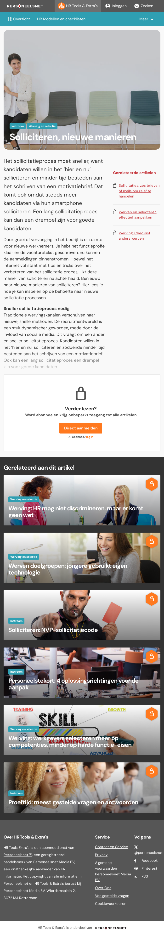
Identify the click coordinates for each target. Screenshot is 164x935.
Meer (143, 19)
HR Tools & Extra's (78, 6)
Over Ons (103, 887)
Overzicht (18, 19)
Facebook (149, 860)
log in (89, 437)
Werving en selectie (42, 126)
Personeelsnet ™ (18, 854)
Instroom (17, 126)
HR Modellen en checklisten (61, 19)
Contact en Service (111, 847)
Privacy (101, 854)
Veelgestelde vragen (112, 895)
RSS (144, 876)
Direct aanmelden (81, 428)
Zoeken (143, 6)
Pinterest (149, 868)
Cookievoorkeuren (110, 903)
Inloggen (116, 6)
